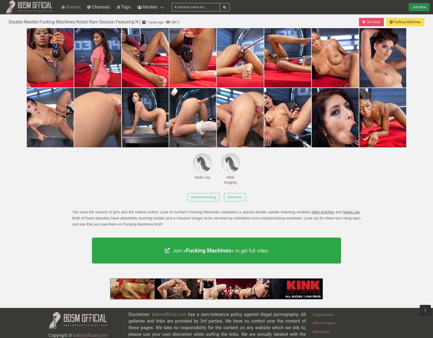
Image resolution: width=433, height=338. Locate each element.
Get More (371, 22)
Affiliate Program (324, 323)
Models (147, 7)
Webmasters (321, 332)
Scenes (71, 7)
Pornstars (235, 197)
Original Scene (323, 315)
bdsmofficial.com (90, 335)
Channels (98, 7)
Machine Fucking (203, 197)
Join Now (419, 7)
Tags (124, 7)
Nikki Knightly (230, 169)
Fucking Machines (405, 22)
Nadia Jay (202, 166)
